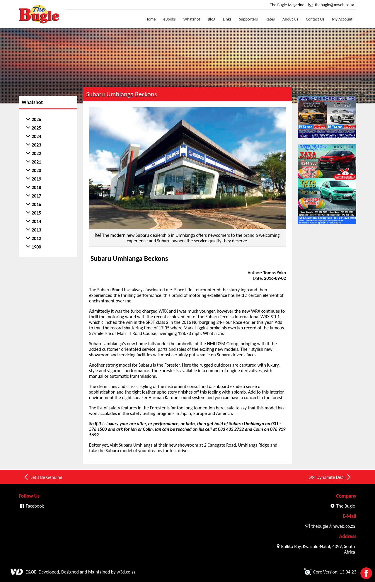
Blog (211, 19)
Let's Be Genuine (42, 477)
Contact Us (315, 19)
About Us (290, 19)
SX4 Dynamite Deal (330, 477)
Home (150, 19)
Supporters (248, 19)
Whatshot (191, 19)
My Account (342, 19)
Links (227, 19)
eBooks (169, 19)
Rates (270, 19)
